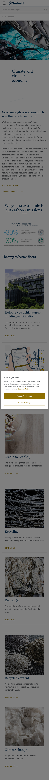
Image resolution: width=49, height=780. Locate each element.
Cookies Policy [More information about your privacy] (23, 389)
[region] (24, 390)
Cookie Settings (24, 403)
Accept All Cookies (24, 396)
